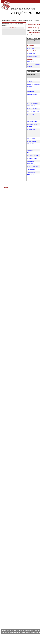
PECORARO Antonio (32, 155)
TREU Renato (30, 61)
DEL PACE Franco (32, 124)
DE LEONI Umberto (32, 121)
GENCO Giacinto (31, 141)
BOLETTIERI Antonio (32, 103)
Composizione (11, 27)
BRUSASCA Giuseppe (33, 106)
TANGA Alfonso (31, 169)
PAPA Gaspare (31, 153)
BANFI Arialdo (30, 91)
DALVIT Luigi (30, 48)
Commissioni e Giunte (15, 20)
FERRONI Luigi (31, 53)
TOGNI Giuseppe (31, 172)
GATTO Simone (31, 138)
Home (7, 20)
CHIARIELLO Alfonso (32, 108)
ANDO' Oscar (30, 81)
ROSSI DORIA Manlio (32, 166)
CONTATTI (6, 187)
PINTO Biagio (30, 161)
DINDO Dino (30, 127)
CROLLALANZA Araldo (33, 111)
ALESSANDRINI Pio (32, 79)
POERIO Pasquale (32, 163)
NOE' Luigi (30, 150)
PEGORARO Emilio (32, 158)
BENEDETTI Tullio (32, 56)
